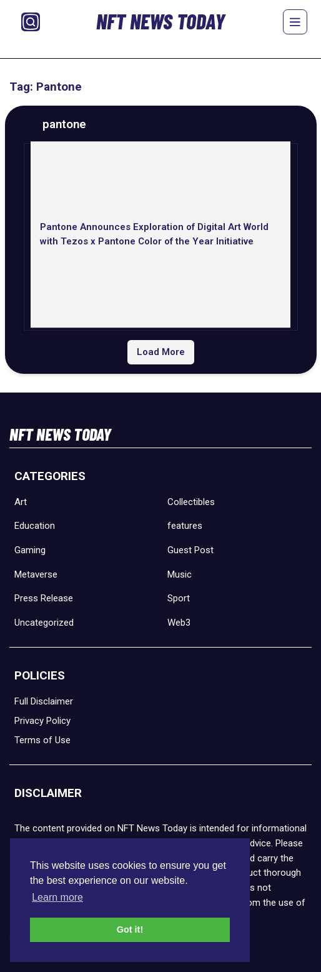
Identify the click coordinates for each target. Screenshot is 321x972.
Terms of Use (42, 740)
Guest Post (190, 550)
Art (20, 502)
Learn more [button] (57, 897)
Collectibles (191, 502)
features (184, 525)
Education (34, 525)
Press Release (43, 598)
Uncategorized (44, 622)
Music (179, 574)
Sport (178, 598)
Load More (161, 352)
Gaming (30, 550)
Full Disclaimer (43, 701)
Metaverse (35, 574)
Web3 (178, 622)
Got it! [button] (130, 929)
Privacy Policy (42, 720)
